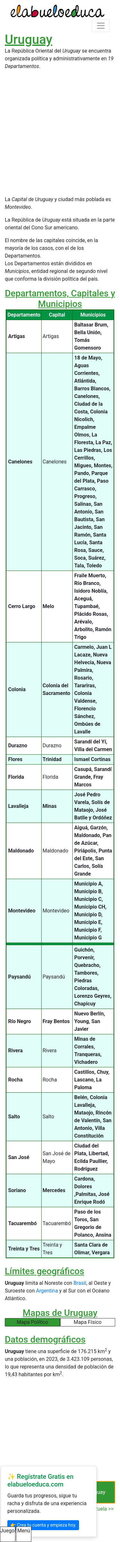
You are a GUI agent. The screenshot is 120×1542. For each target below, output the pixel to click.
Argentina (47, 1291)
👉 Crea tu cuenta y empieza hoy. (43, 1525)
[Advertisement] (60, 135)
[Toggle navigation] (101, 25)
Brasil (80, 1283)
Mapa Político (32, 1322)
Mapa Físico (87, 1322)
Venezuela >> (99, 1509)
